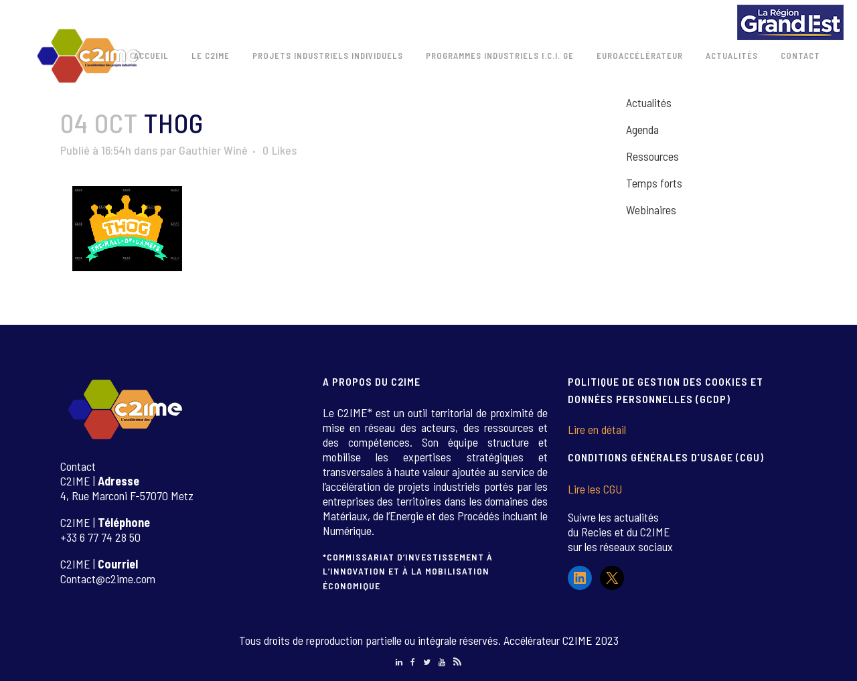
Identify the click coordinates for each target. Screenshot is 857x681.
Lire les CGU (595, 488)
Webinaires (651, 209)
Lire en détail (597, 429)
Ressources (652, 156)
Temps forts (654, 182)
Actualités (649, 102)
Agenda (642, 129)
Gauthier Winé (213, 150)
